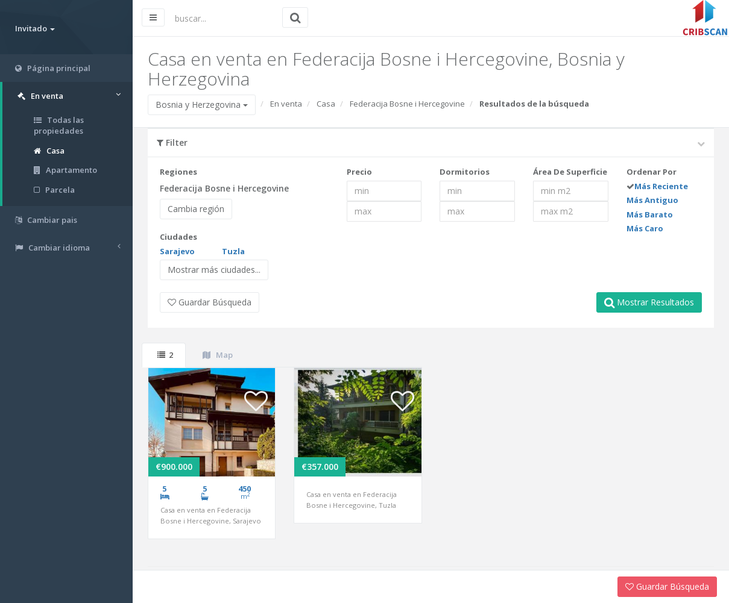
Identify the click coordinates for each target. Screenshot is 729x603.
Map (218, 354)
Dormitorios (465, 171)
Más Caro (644, 228)
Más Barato (649, 214)
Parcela (54, 189)
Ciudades (178, 236)
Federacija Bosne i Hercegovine (407, 103)
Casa (49, 150)
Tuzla (233, 251)
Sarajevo (177, 251)
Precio (359, 171)
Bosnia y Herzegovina (202, 104)
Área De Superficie (570, 171)
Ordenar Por (651, 171)
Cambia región (196, 208)
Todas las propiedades (59, 125)
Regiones (178, 171)
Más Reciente (661, 186)
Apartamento (65, 169)
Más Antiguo (652, 200)
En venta (286, 103)
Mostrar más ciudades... (214, 269)
